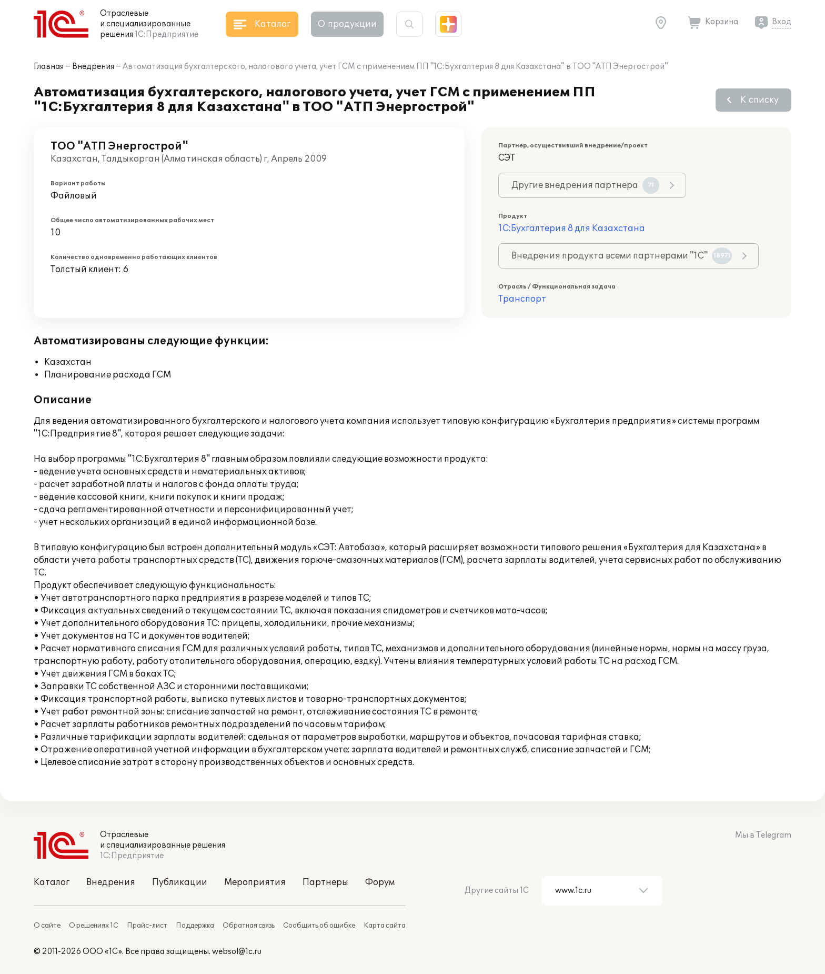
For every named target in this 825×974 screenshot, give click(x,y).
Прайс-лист (147, 925)
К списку (759, 100)
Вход (781, 21)
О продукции (347, 24)
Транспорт (522, 299)
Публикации (179, 882)
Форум (380, 882)
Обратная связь (249, 925)
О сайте (47, 925)
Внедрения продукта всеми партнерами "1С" (621, 255)
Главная (49, 66)
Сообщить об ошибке (319, 925)
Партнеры (325, 882)
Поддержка (195, 925)
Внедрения (93, 66)
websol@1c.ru (236, 951)
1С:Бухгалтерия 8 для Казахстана (571, 228)
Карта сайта (385, 925)
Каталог (51, 882)
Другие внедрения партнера (585, 185)
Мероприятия (255, 882)
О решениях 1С (93, 925)
